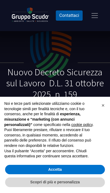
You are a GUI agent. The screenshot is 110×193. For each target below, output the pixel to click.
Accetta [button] (55, 169)
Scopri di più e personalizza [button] (55, 182)
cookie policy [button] (82, 125)
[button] (103, 105)
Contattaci (69, 15)
